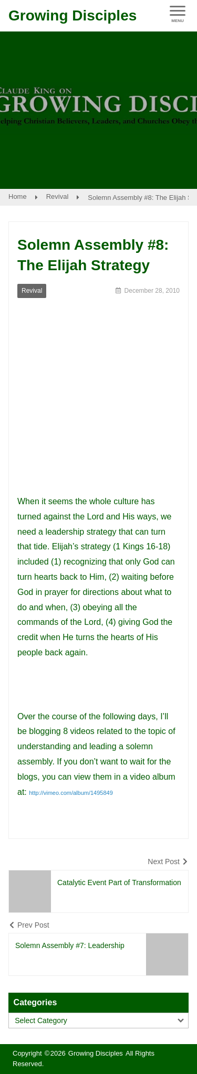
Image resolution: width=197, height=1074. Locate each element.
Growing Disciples (72, 15)
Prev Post (33, 925)
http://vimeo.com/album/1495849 (71, 793)
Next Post (164, 861)
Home (17, 196)
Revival (57, 196)
